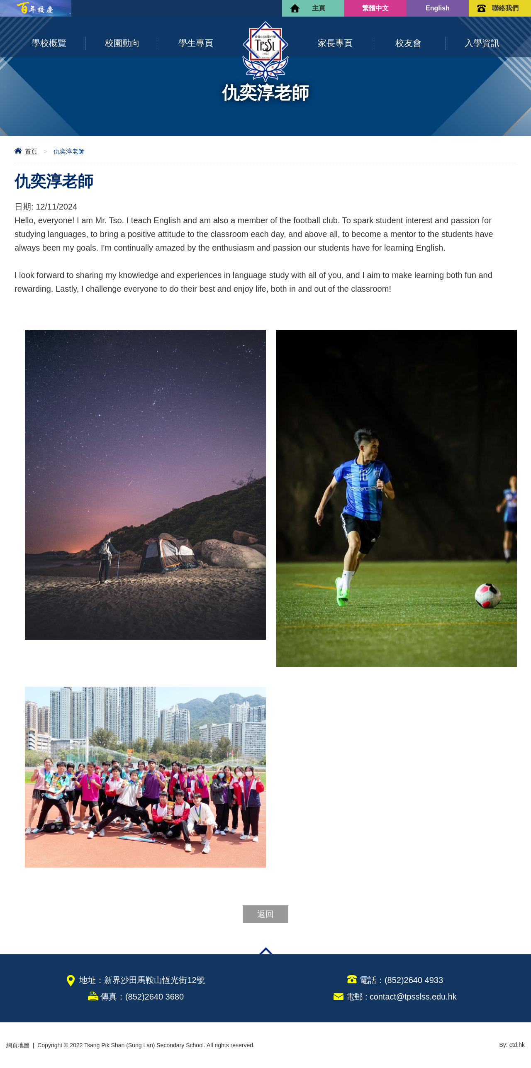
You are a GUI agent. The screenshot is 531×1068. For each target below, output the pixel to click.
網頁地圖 (17, 1045)
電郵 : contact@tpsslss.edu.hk (401, 996)
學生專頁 (195, 43)
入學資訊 (482, 43)
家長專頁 (335, 43)
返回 (265, 914)
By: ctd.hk (512, 1045)
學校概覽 (49, 43)
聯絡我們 (505, 8)
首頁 (31, 151)
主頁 (318, 8)
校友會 (408, 43)
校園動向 (122, 43)
